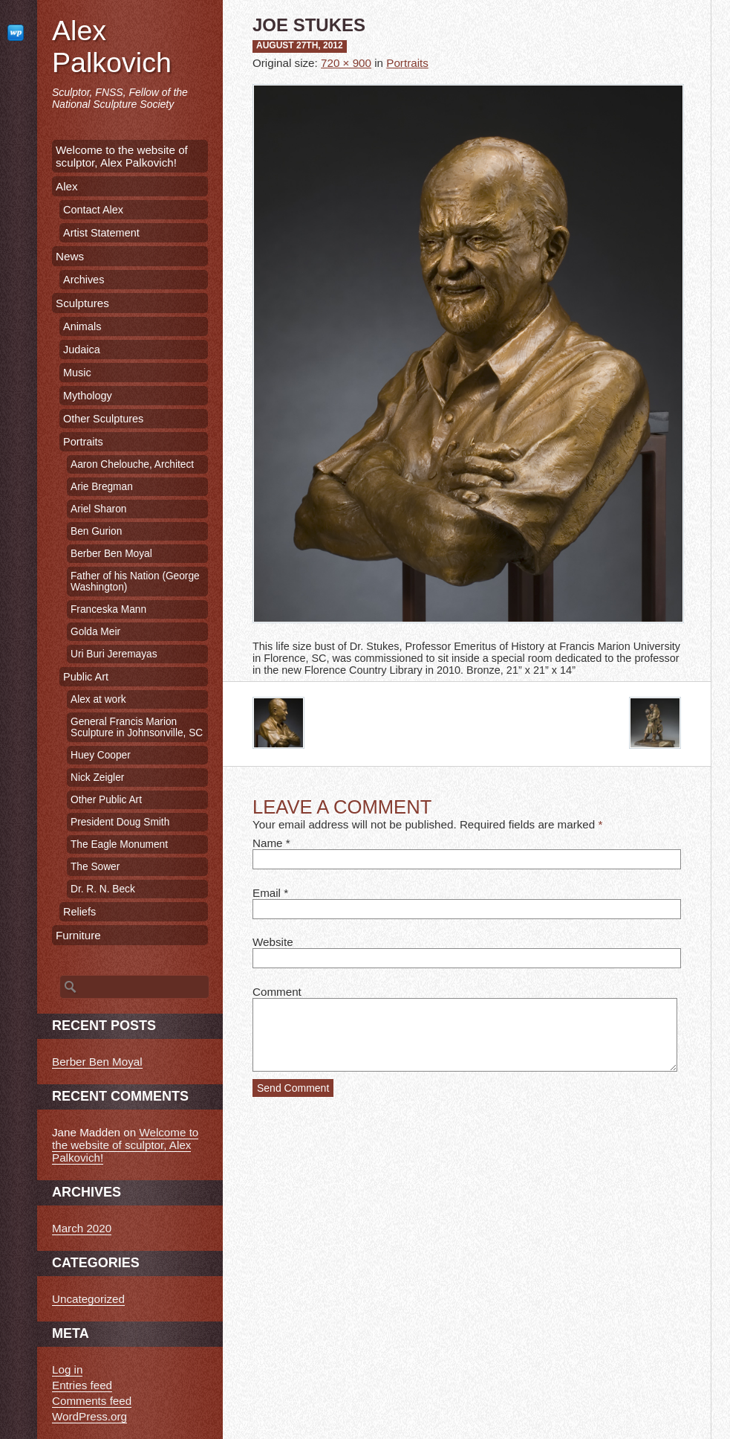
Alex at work (98, 699)
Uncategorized (88, 1298)
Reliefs (79, 912)
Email (266, 892)
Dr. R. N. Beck (103, 889)
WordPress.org (89, 1416)
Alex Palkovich (112, 46)
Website (272, 942)
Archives (83, 280)
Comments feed (91, 1400)
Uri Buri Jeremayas (114, 654)
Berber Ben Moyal (111, 553)
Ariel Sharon (98, 509)
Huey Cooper (101, 755)
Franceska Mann (108, 609)
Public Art (85, 677)
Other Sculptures (103, 419)
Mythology (87, 396)
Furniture (78, 935)
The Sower (95, 866)
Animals (82, 326)
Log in (67, 1369)
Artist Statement (101, 233)
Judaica (81, 349)
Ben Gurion (96, 531)
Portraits (407, 63)
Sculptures (82, 303)
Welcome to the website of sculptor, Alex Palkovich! (122, 156)
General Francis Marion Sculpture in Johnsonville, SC (137, 727)
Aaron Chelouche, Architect (132, 464)
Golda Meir (95, 631)
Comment (277, 991)
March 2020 (81, 1228)
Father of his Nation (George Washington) (135, 581)
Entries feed (82, 1385)
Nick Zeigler (97, 777)
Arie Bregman (102, 486)
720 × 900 (346, 63)
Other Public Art (106, 799)
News (70, 256)
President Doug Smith (120, 822)
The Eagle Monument (119, 844)
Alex (67, 186)
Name (267, 843)
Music (77, 373)
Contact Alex (93, 210)
